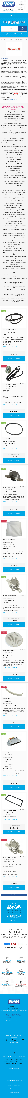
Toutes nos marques (14, 1073)
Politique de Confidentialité (14, 1085)
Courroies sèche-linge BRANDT (14, 157)
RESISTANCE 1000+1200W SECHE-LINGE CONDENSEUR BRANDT (8, 757)
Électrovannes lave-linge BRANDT (14, 173)
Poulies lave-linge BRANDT (14, 244)
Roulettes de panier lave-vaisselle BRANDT (14, 268)
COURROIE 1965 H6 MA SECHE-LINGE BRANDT (10, 332)
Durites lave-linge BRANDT (14, 168)
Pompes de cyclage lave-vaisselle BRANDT (14, 235)
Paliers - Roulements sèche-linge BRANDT (14, 214)
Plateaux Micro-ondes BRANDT (14, 221)
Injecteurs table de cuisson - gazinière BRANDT (14, 192)
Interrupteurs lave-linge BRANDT (14, 195)
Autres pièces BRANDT (14, 121)
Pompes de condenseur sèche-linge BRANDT (14, 233)
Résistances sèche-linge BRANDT (14, 266)
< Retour (14, 894)
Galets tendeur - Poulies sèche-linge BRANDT (14, 188)
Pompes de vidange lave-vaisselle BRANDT (14, 240)
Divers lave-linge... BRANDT (14, 159)
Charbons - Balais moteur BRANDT (14, 136)
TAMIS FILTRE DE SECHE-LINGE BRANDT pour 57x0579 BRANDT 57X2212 (9, 544)
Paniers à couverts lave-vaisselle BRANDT (14, 219)
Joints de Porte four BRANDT (14, 203)
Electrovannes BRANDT (14, 170)
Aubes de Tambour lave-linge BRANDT (14, 118)
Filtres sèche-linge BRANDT (14, 185)
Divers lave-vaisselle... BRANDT (14, 161)
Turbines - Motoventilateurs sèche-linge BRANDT (14, 298)
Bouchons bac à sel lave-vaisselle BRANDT (14, 127)
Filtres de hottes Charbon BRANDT (14, 183)
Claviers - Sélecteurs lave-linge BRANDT (14, 150)
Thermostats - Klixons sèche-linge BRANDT (14, 289)
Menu (14, 16)
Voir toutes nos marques (14, 948)
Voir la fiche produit (10, 346)
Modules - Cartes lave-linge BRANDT (14, 210)
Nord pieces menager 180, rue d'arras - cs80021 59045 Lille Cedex (14, 1016)
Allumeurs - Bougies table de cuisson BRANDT (14, 112)
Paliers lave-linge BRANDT (14, 216)
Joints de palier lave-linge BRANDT (14, 201)
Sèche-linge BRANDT (12, 99)
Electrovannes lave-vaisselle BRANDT (14, 175)
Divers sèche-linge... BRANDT (14, 166)
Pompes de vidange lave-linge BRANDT (14, 238)
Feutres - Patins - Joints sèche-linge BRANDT (14, 181)
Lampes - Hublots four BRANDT (14, 207)
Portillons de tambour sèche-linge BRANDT (14, 242)
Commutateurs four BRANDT (14, 152)
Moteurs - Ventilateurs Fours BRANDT (14, 212)
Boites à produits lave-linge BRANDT (14, 123)
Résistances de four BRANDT (14, 260)
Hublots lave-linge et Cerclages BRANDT (14, 190)
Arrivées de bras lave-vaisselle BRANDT (14, 116)
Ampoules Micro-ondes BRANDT (14, 114)
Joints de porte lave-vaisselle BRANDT (14, 205)
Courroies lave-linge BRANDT (14, 155)
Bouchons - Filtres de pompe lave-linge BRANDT (14, 125)
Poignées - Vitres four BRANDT (14, 223)
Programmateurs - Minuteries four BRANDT (14, 250)
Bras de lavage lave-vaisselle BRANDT (14, 130)
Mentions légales (14, 1076)
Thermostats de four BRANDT (14, 292)
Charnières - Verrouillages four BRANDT (14, 138)
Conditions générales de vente (14, 1080)
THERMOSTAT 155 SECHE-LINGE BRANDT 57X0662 (9, 489)
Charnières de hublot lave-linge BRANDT (14, 140)
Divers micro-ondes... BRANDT (14, 164)
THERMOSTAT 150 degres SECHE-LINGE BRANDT (9, 859)
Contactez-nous (14, 1089)
